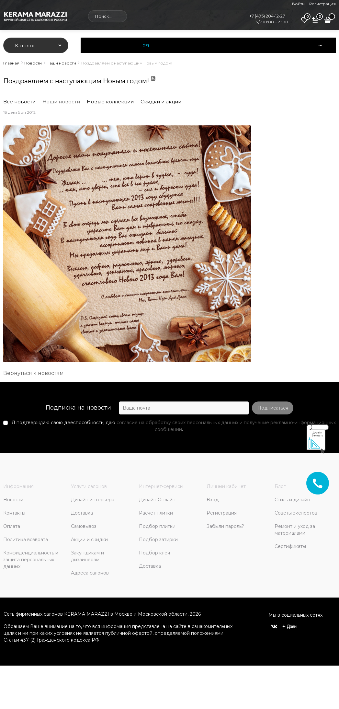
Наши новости (61, 102)
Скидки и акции (161, 102)
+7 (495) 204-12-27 (267, 15)
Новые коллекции (110, 102)
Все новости (19, 102)
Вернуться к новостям (33, 373)
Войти (298, 3)
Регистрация (322, 3)
